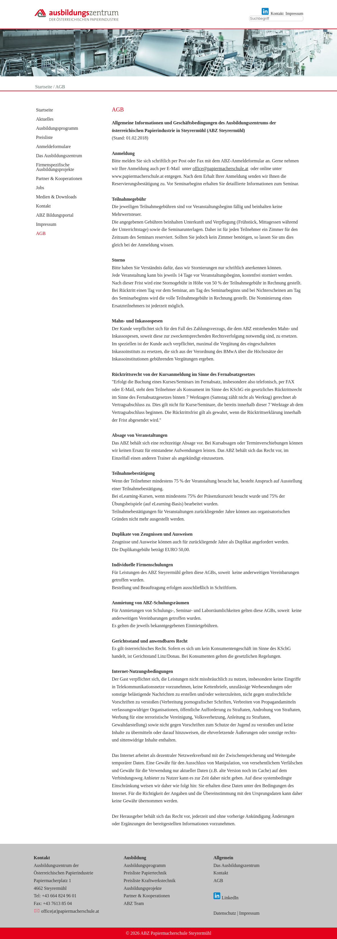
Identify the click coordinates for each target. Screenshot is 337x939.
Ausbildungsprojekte (143, 888)
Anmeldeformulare (53, 146)
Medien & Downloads (56, 197)
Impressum (294, 13)
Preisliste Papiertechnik (145, 872)
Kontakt (277, 13)
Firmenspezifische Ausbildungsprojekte (55, 167)
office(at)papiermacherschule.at (70, 911)
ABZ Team (134, 903)
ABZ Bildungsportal (54, 215)
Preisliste (44, 137)
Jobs (40, 188)
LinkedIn (230, 897)
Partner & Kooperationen (59, 178)
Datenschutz (224, 913)
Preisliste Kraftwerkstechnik (150, 880)
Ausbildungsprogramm (57, 128)
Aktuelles (44, 119)
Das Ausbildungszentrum (59, 155)
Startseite (44, 110)
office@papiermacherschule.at (220, 168)
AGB (41, 233)
